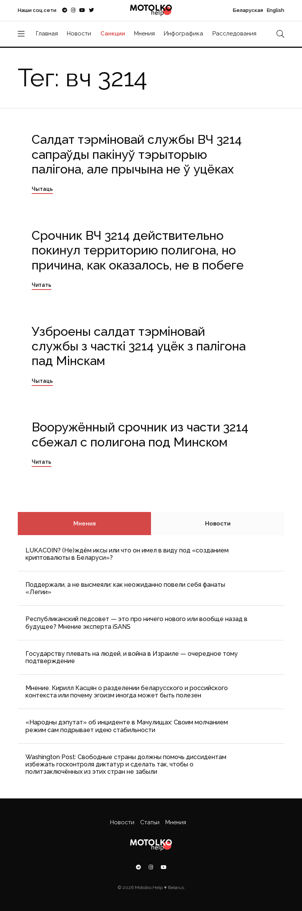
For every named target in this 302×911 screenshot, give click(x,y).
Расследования (234, 33)
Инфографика (183, 33)
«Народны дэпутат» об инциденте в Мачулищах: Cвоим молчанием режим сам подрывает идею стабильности (126, 726)
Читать (41, 285)
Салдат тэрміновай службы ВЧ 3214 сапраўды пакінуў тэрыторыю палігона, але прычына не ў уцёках (137, 154)
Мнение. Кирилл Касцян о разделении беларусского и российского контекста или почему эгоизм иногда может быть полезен (126, 691)
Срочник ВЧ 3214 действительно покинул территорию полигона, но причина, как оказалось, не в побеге (138, 250)
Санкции (112, 33)
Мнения (144, 33)
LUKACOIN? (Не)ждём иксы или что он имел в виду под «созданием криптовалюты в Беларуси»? (127, 554)
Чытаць (42, 189)
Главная (47, 33)
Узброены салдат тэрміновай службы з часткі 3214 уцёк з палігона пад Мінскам (139, 346)
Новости (79, 33)
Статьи (149, 822)
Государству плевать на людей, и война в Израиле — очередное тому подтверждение (131, 657)
